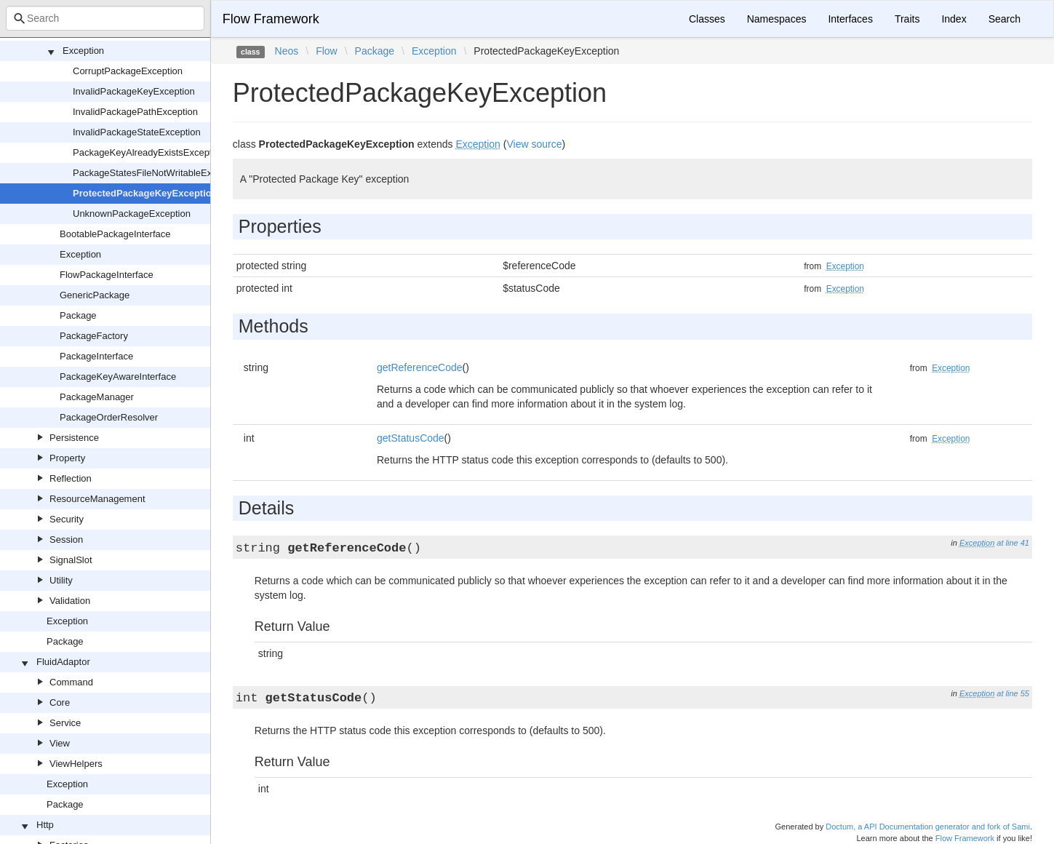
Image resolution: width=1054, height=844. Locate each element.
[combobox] (105, 18)
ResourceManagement (97, 498)
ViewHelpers (76, 763)
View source (534, 144)
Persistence (74, 437)
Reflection (70, 478)
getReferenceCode (420, 367)
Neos (287, 51)
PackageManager (97, 396)
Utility (61, 580)
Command (71, 682)
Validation (69, 600)
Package (78, 315)
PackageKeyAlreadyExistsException (149, 152)
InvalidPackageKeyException (134, 91)
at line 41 (1013, 542)
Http (45, 824)
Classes (707, 19)
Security (66, 519)
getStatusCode (410, 438)
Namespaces (777, 19)
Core (59, 702)
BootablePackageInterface (115, 233)
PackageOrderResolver (109, 417)
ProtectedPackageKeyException (145, 193)
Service (65, 722)
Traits (907, 19)
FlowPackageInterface (106, 274)
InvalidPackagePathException (135, 111)
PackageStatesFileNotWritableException (157, 172)
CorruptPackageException (128, 70)
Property (67, 458)
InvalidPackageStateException (137, 132)
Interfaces (850, 19)
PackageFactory (94, 335)
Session (66, 539)
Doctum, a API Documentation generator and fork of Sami (928, 826)
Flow (327, 51)
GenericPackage (94, 295)
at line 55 (1013, 693)
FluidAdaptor (63, 661)
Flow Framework (271, 19)
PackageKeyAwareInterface (118, 376)
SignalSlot (70, 559)
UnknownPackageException (132, 213)
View (59, 743)
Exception (83, 50)
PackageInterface (96, 356)
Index (953, 19)
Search (1005, 19)
